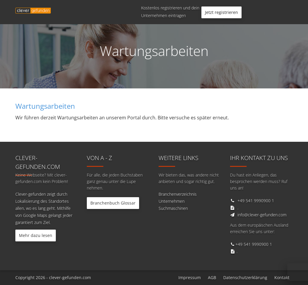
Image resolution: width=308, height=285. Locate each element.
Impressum (189, 277)
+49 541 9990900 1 (255, 200)
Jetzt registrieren (221, 12)
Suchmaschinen (173, 208)
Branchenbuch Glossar (113, 203)
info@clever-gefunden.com (261, 215)
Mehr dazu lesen (35, 235)
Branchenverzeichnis (178, 194)
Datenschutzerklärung (245, 277)
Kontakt (281, 277)
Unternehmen (172, 201)
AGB (212, 277)
